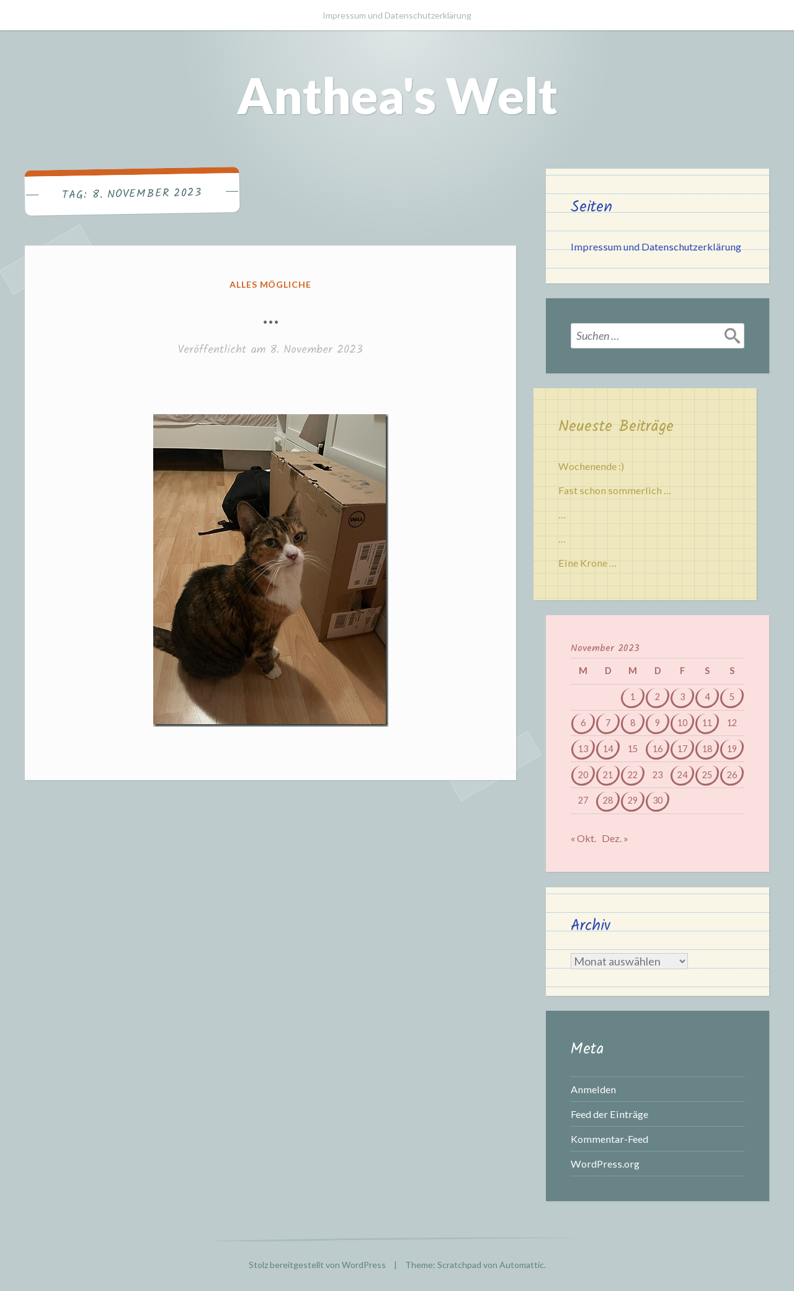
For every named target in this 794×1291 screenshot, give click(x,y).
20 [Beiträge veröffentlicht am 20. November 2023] (583, 775)
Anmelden (593, 1089)
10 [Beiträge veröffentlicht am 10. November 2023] (682, 722)
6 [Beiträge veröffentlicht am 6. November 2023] (583, 722)
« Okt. (583, 838)
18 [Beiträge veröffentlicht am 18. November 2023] (707, 748)
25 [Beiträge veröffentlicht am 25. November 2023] (707, 775)
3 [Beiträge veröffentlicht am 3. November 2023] (682, 696)
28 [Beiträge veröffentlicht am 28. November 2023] (608, 800)
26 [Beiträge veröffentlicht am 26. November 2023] (732, 775)
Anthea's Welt (397, 95)
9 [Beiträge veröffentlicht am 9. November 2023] (657, 722)
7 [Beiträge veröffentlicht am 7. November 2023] (607, 722)
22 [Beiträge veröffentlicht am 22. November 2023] (633, 775)
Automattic (521, 1264)
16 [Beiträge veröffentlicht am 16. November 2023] (657, 748)
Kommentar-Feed (609, 1139)
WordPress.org (605, 1163)
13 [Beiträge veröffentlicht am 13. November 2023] (583, 748)
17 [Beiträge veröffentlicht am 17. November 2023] (682, 748)
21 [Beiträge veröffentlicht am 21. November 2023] (608, 775)
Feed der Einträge (609, 1114)
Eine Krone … (587, 563)
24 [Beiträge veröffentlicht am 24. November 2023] (682, 775)
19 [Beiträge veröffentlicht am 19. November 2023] (732, 748)
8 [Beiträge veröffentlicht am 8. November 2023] (632, 722)
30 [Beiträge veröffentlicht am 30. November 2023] (657, 800)
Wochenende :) (591, 466)
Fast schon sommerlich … (614, 490)
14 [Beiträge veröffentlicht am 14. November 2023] (608, 748)
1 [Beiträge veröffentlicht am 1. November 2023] (632, 696)
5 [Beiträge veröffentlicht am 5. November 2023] (731, 696)
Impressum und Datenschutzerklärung (397, 15)
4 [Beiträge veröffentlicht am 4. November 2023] (707, 696)
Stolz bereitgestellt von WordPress (317, 1264)
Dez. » (615, 838)
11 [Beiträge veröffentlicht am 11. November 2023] (707, 722)
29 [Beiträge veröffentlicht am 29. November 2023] (633, 800)
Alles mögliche (271, 284)
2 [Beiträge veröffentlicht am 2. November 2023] (657, 696)
